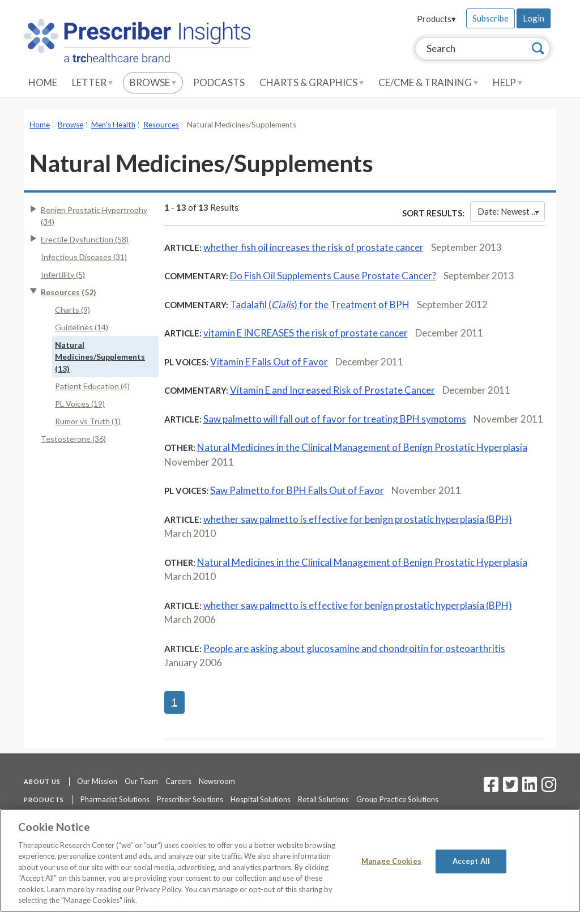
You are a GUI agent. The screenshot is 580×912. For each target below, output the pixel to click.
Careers (178, 781)
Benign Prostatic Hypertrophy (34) (94, 216)
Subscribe (490, 18)
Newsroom (217, 781)
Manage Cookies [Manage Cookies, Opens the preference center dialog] (391, 861)
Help (507, 82)
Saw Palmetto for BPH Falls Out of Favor (297, 490)
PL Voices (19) (80, 403)
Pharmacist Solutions (115, 799)
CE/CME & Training (428, 82)
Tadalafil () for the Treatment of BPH (320, 304)
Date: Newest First (511, 211)
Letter (92, 82)
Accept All (471, 861)
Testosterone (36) (73, 439)
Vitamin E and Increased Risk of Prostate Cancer (332, 390)
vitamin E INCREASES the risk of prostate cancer (305, 333)
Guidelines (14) (81, 327)
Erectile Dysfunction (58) (85, 239)
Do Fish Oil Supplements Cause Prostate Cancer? (333, 276)
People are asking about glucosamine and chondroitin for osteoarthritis (354, 648)
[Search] (538, 48)
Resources (161, 124)
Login (533, 18)
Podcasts (219, 82)
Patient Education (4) (92, 386)
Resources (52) (68, 292)
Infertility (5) (63, 274)
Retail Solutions (323, 799)
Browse (153, 82)
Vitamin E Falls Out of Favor (269, 362)
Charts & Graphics (311, 82)
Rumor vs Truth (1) (88, 421)
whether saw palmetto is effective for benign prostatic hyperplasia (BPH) (357, 519)
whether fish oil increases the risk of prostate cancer (313, 247)
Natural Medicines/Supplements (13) (100, 356)
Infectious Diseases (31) (84, 257)
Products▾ (436, 19)
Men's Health (113, 124)
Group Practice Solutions (397, 799)
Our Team (141, 781)
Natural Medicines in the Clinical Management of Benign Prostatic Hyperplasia (362, 447)
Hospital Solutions (261, 799)
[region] (290, 860)
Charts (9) (72, 309)
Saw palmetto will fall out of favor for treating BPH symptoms (334, 419)
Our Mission (97, 781)
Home (42, 82)
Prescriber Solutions (190, 799)
